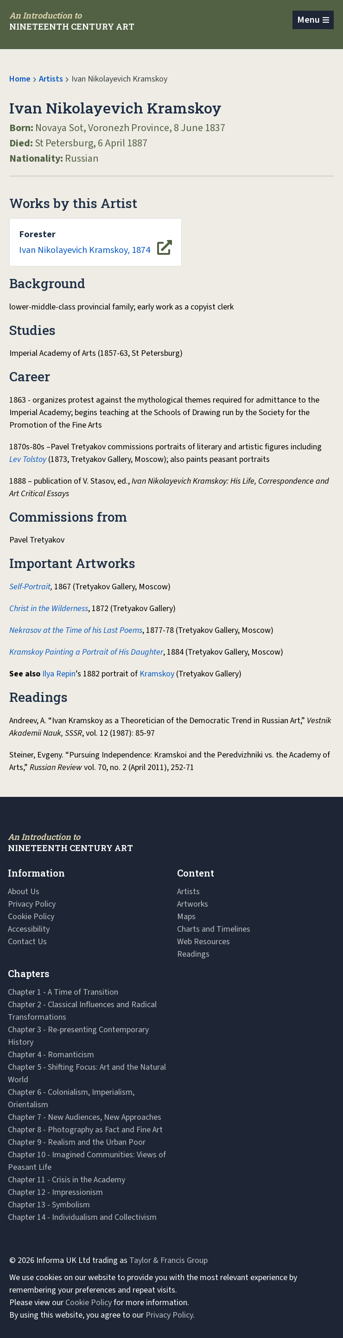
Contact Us (27, 941)
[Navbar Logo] (71, 21)
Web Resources (203, 941)
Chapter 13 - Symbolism (49, 1205)
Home (20, 79)
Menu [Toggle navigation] (308, 19)
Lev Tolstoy (27, 459)
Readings (193, 954)
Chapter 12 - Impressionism (55, 1192)
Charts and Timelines (213, 929)
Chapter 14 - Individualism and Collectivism (82, 1217)
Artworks (192, 904)
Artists (51, 79)
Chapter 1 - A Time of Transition (63, 992)
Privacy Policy (32, 904)
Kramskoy (157, 674)
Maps (186, 916)
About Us (23, 891)
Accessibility (29, 929)
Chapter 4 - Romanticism (51, 1054)
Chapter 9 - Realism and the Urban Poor (77, 1142)
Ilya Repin (59, 674)
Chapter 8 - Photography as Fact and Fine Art (85, 1130)
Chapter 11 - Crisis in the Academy (66, 1180)
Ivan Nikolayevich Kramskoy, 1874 (84, 242)
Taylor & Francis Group (168, 1260)
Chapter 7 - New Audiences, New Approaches (84, 1117)
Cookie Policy (31, 916)
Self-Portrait (30, 587)
